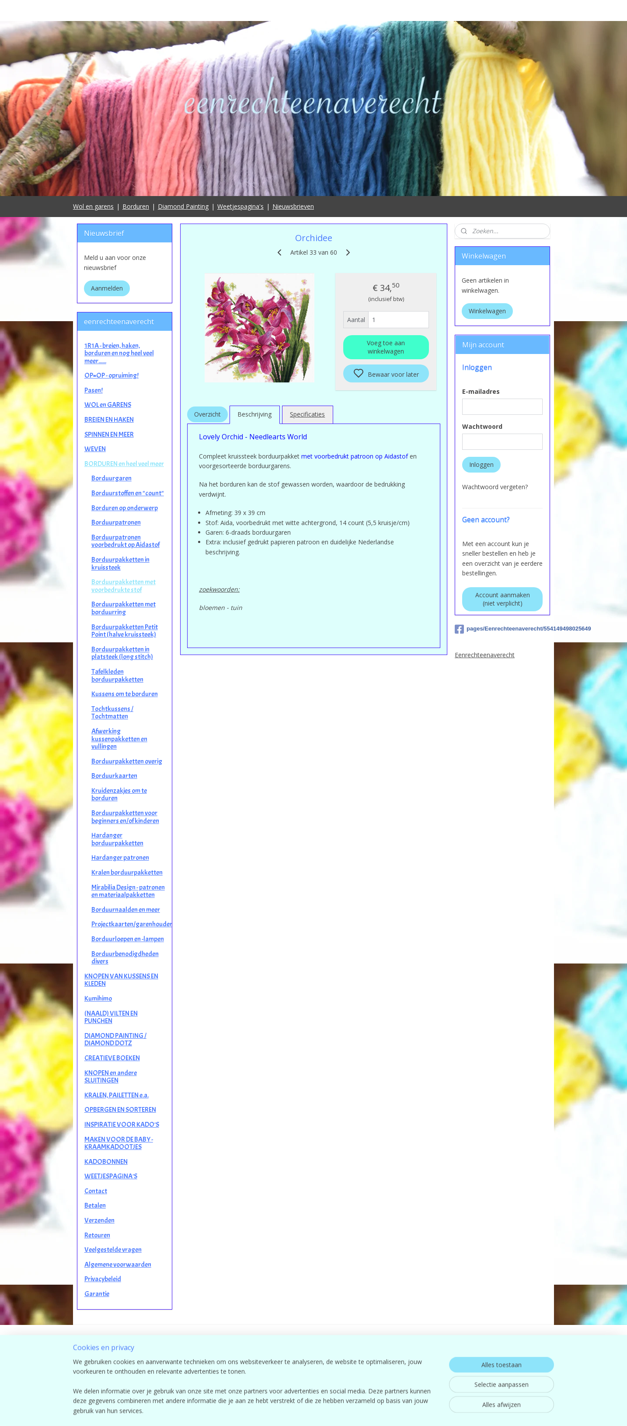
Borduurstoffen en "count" (127, 493)
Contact (95, 1191)
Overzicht (207, 414)
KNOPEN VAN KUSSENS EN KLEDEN (121, 980)
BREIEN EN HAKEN (109, 419)
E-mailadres (481, 391)
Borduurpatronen (116, 522)
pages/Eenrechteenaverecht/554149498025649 (502, 629)
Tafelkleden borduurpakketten (117, 675)
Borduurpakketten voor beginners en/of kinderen (125, 817)
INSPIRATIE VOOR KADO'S (121, 1124)
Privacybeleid (102, 1279)
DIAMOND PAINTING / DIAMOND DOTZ (115, 1039)
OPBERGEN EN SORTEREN (120, 1109)
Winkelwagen (487, 311)
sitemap (352, 1410)
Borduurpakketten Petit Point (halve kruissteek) (124, 631)
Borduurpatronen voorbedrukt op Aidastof (125, 541)
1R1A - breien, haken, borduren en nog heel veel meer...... (119, 353)
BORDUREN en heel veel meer (124, 463)
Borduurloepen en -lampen (127, 939)
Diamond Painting (183, 206)
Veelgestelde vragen (113, 1249)
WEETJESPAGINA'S (110, 1176)
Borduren (135, 206)
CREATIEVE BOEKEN (112, 1058)
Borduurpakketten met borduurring (123, 608)
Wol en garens (93, 206)
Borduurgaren (111, 478)
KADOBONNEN (106, 1161)
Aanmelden (107, 288)
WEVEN (95, 449)
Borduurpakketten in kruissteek (120, 563)
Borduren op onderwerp (124, 508)
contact (313, 1374)
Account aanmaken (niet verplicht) (502, 599)
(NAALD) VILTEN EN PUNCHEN (111, 1017)
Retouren (97, 1235)
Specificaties (307, 414)
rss (370, 1410)
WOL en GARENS (107, 404)
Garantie (96, 1293)
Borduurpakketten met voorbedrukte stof (123, 586)
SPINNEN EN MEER (109, 434)
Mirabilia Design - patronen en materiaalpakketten (128, 891)
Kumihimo (98, 998)
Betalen (95, 1205)
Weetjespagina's (240, 206)
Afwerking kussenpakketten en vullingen (119, 739)
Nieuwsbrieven (293, 206)
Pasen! (93, 390)
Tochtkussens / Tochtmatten (112, 712)
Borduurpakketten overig (126, 761)
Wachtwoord (482, 426)
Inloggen (481, 464)
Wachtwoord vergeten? (495, 487)
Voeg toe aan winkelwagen (386, 347)
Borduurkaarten (114, 775)
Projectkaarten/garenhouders (131, 924)
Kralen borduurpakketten (127, 872)
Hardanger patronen (120, 857)
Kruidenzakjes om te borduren (119, 794)
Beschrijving (254, 414)
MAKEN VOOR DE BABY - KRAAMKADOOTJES (118, 1143)
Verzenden (99, 1220)
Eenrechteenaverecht (485, 655)
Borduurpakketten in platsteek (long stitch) (122, 653)
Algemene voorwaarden (117, 1264)
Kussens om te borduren (124, 694)
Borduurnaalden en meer (125, 909)
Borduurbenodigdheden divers (125, 957)
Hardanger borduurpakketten (117, 839)
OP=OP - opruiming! (111, 375)
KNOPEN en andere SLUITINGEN (110, 1077)
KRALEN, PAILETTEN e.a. (116, 1095)
